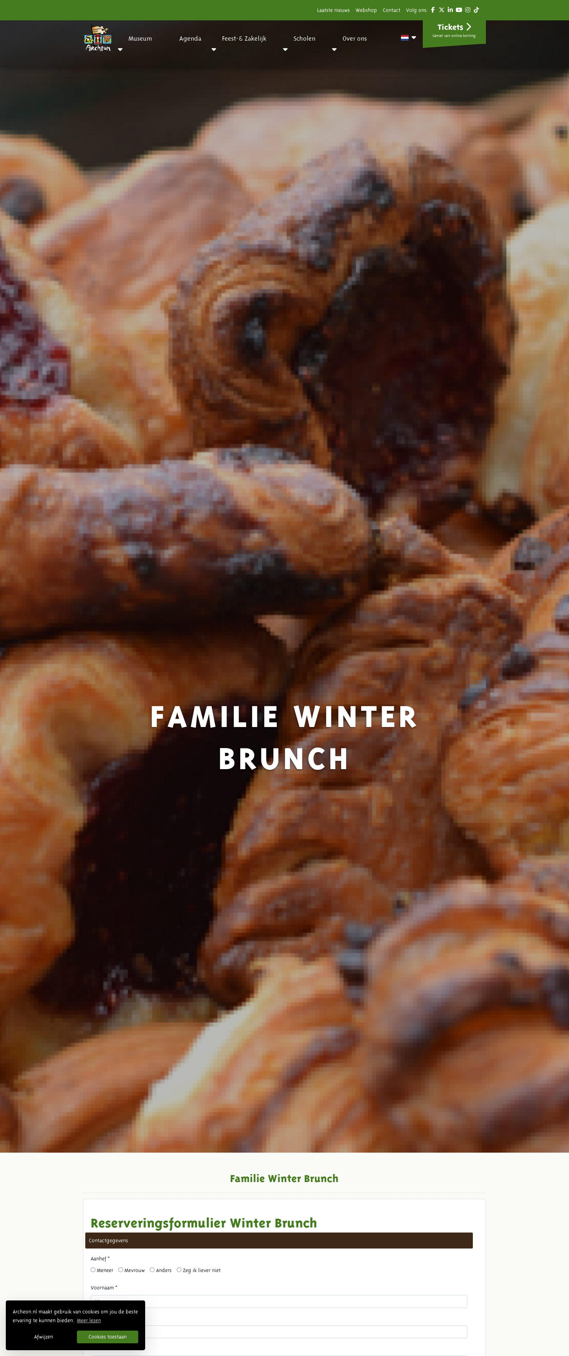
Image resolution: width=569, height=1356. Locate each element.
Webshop (366, 10)
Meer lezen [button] (89, 1320)
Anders (161, 1270)
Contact (391, 10)
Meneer (102, 1270)
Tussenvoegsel (107, 1318)
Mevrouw (131, 1270)
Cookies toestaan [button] (108, 1337)
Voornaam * (104, 1288)
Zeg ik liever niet (199, 1270)
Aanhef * (100, 1259)
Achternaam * (106, 1348)
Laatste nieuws (333, 10)
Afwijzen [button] (43, 1337)
